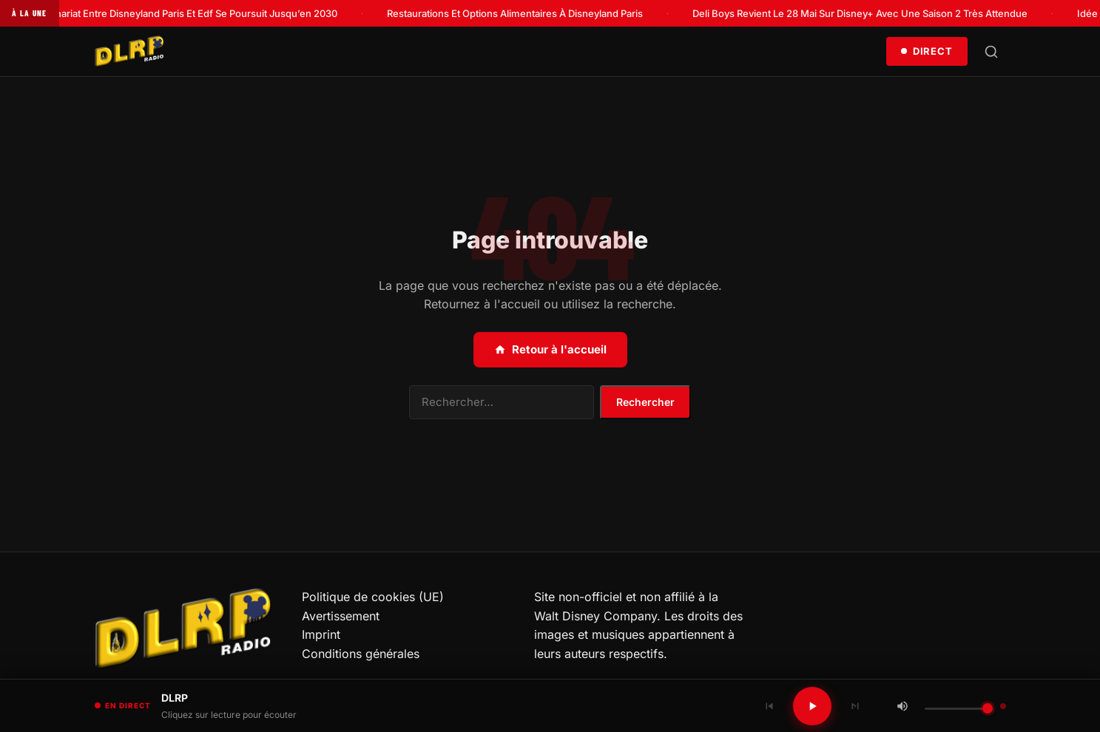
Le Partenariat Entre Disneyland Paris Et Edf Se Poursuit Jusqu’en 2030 (183, 13)
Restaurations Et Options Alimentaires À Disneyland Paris (520, 13)
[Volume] (959, 709)
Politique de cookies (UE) (373, 596)
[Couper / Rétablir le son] (902, 706)
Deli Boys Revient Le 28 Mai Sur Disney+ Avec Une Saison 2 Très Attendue (865, 13)
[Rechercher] (991, 52)
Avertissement (340, 616)
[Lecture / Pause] (812, 706)
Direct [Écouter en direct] (926, 51)
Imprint (321, 634)
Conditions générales (360, 653)
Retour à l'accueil (550, 349)
